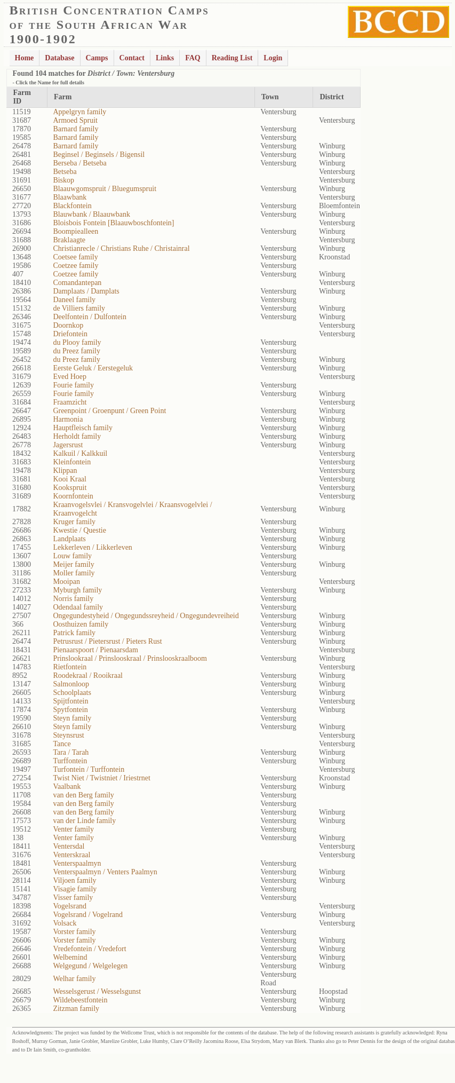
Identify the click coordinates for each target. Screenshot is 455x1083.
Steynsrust (68, 735)
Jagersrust (68, 445)
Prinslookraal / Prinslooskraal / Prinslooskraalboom (130, 658)
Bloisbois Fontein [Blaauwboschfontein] (113, 223)
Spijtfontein (70, 701)
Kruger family (74, 522)
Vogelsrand (69, 906)
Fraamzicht (69, 402)
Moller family (73, 573)
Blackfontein (72, 206)
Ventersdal (68, 846)
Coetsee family (75, 257)
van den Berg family (83, 795)
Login (273, 58)
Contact (132, 58)
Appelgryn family (79, 112)
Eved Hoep (69, 377)
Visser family (73, 898)
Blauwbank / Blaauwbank (91, 214)
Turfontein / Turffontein (88, 769)
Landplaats (69, 539)
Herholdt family (77, 436)
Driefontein (70, 334)
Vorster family (74, 932)
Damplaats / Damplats (86, 291)
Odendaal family (78, 607)
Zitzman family (76, 1009)
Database (59, 58)
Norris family (73, 599)
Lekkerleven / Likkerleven (92, 547)
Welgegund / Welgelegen (90, 966)
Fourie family (73, 385)
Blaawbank (69, 197)
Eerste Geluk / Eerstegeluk (93, 368)
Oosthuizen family (80, 624)
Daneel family (74, 300)
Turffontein (70, 761)
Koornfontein (73, 496)
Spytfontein (70, 710)
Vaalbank (67, 786)
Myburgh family (77, 590)
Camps (97, 58)
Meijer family (73, 564)
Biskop (63, 180)
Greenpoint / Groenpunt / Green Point (109, 411)
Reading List (232, 58)
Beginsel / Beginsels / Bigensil (99, 155)
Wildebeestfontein (80, 1000)
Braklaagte (69, 240)
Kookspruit (69, 488)
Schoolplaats (72, 693)
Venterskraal (71, 855)
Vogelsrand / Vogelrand (88, 915)
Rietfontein (69, 667)
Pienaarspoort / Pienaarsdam (95, 650)
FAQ (193, 58)
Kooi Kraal (69, 479)
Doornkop (68, 325)
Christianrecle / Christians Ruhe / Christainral (121, 248)
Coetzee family (75, 266)
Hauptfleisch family (83, 428)
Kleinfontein (72, 462)
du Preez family (76, 351)
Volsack (64, 923)
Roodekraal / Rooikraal (88, 675)
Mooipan (66, 582)
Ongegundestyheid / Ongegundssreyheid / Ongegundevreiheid (145, 616)
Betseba (64, 172)
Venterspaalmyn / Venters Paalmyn (105, 872)
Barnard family (75, 129)
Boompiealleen (75, 231)
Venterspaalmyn (77, 863)
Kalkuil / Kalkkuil (80, 453)
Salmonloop (71, 684)
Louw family (72, 556)
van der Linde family (84, 821)
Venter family (73, 829)
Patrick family (74, 633)
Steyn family (72, 718)
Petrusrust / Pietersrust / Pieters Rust (107, 641)
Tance (61, 744)
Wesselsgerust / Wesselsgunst (97, 991)
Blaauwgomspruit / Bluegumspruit (104, 189)
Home (24, 58)
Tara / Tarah (71, 752)
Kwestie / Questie (79, 530)
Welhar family (74, 979)
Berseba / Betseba (79, 163)
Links (165, 58)
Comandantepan (77, 283)
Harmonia (68, 419)
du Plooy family (77, 342)
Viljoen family (74, 880)
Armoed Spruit (75, 120)
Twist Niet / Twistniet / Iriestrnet (101, 778)
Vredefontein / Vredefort (89, 949)
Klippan (65, 471)
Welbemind (70, 957)
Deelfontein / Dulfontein (89, 317)
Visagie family (75, 889)
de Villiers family (79, 308)
